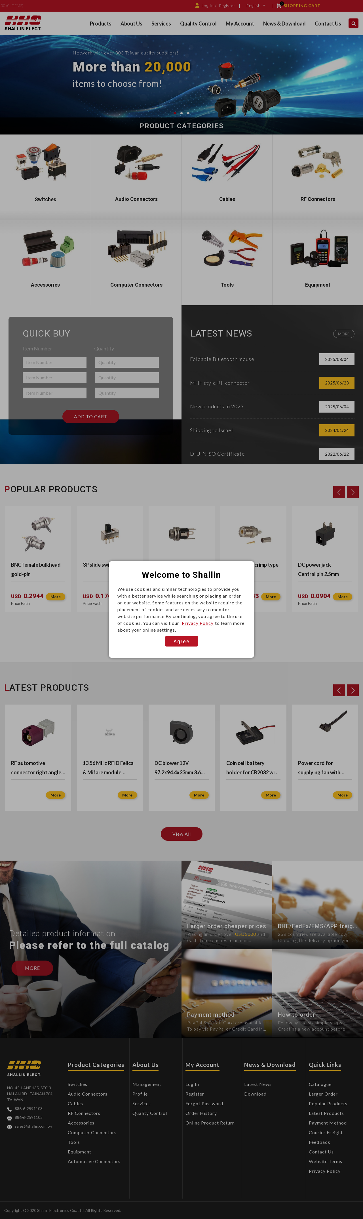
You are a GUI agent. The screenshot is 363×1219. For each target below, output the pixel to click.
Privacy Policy (198, 623)
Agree (182, 641)
